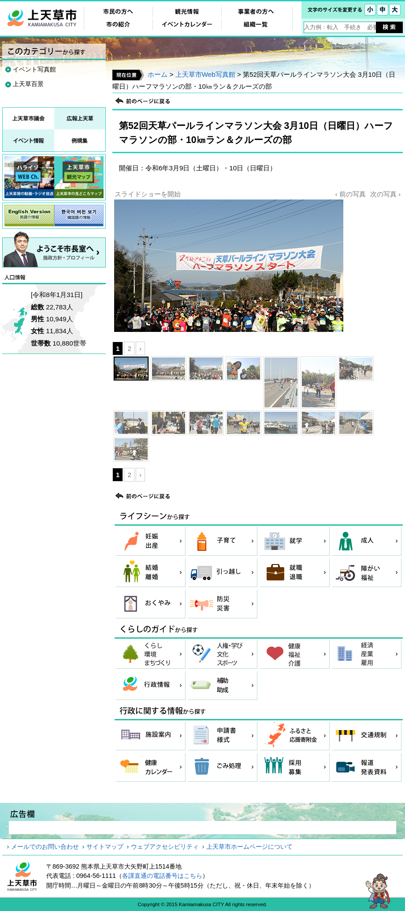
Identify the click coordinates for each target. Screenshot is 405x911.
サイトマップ (104, 846)
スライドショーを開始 (148, 194)
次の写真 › (385, 194)
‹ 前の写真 (350, 194)
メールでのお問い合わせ (45, 846)
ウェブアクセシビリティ (165, 846)
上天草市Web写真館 (205, 74)
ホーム (157, 74)
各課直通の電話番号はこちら (162, 875)
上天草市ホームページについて (249, 846)
